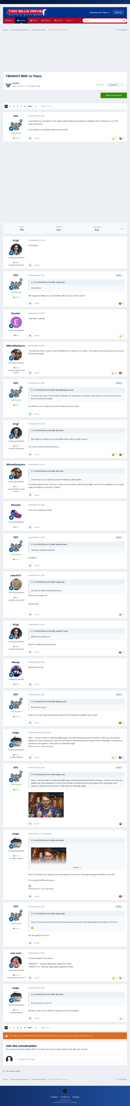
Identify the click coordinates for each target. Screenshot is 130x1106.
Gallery (47, 20)
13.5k (16, 262)
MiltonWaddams (15, 345)
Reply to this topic (114, 95)
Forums (22, 21)
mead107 (16, 575)
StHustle (16, 505)
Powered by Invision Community (65, 1102)
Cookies (75, 1097)
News (10, 20)
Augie (15, 732)
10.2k (16, 138)
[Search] (95, 20)
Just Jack (15, 953)
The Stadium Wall (33, 86)
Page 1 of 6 (46, 106)
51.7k (16, 755)
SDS (17, 83)
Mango (16, 662)
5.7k (16, 368)
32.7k (16, 975)
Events (59, 20)
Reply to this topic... (26, 1059)
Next (30, 106)
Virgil (16, 240)
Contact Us (65, 1097)
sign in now (61, 1049)
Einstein (15, 313)
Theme (54, 1097)
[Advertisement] (65, 52)
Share (100, 85)
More (70, 20)
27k (16, 598)
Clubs (34, 20)
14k (16, 335)
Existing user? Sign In (100, 12)
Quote (36, 138)
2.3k (16, 527)
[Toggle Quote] (32, 282)
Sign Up (118, 12)
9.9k (16, 684)
